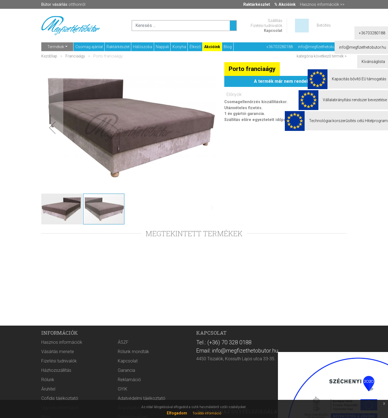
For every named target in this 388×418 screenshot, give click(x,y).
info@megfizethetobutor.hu (321, 47)
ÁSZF (123, 342)
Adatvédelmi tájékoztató (141, 398)
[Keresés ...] (233, 26)
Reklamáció (129, 379)
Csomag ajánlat (89, 47)
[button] (52, 127)
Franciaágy (75, 56)
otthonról (63, 4)
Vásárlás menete (57, 351)
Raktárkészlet (118, 47)
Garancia (126, 370)
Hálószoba (142, 47)
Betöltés (324, 25)
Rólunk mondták (133, 351)
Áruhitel (48, 389)
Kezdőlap (49, 56)
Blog (228, 47)
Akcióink (212, 47)
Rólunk (47, 379)
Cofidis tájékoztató (59, 398)
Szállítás (275, 20)
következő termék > (330, 56)
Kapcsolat (273, 30)
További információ (207, 413)
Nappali (162, 47)
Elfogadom (177, 413)
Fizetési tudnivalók (266, 25)
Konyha (179, 47)
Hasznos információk (61, 342)
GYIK (122, 389)
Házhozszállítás (56, 370)
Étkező (195, 47)
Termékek (55, 47)
